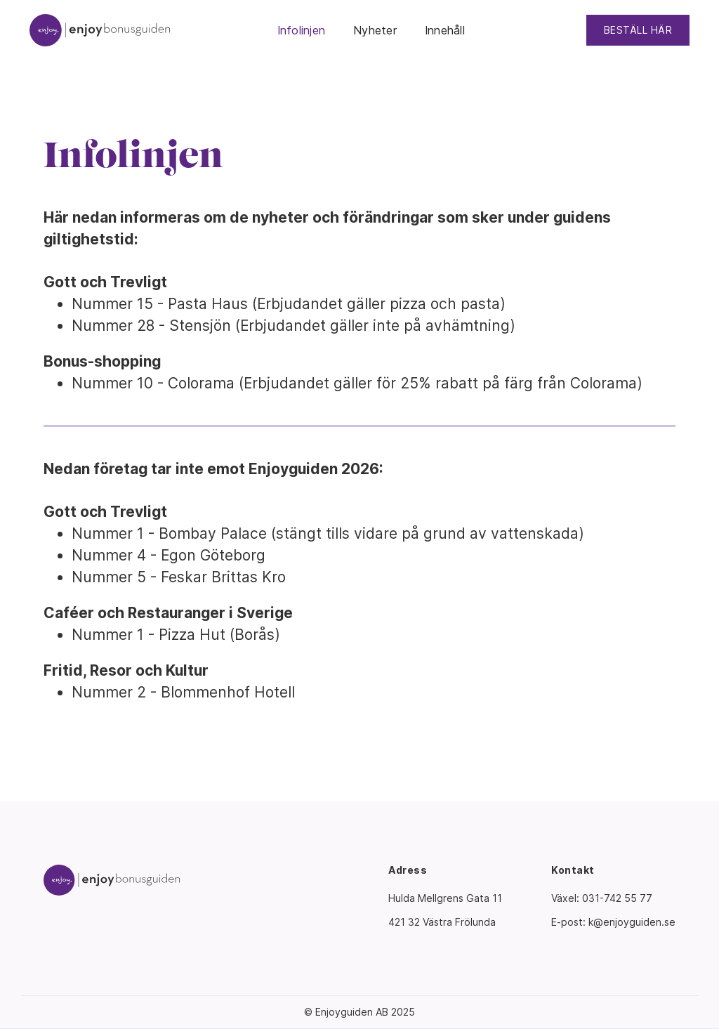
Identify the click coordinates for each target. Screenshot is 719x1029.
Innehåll (445, 30)
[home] (99, 30)
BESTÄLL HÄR (638, 30)
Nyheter (375, 30)
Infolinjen (301, 30)
